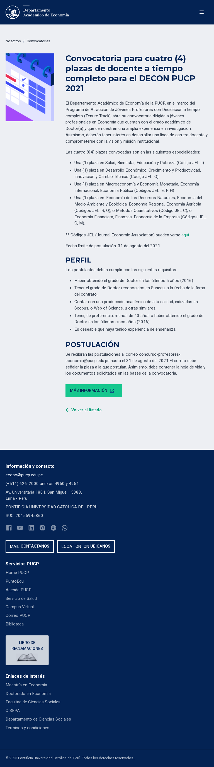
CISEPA (13, 710)
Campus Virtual (20, 606)
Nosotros (13, 41)
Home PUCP (17, 572)
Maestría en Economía (26, 684)
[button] (201, 12)
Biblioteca (15, 624)
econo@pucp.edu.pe (24, 474)
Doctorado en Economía (28, 693)
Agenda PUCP (18, 589)
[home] (37, 12)
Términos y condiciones (27, 727)
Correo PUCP (18, 615)
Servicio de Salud (21, 598)
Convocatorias (38, 41)
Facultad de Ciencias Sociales (33, 701)
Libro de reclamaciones (27, 645)
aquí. (185, 234)
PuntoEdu (15, 581)
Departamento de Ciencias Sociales (38, 719)
